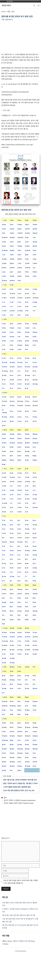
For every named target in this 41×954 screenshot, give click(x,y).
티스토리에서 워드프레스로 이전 (23, 1)
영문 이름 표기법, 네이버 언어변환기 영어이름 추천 (20, 780)
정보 (13, 11)
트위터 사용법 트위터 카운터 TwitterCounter (19, 803)
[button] (34, 5)
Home (3, 11)
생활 (8, 11)
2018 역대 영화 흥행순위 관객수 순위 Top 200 (18, 790)
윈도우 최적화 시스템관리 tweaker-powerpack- (20, 800)
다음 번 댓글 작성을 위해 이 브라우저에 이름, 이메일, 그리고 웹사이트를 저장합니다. (20, 881)
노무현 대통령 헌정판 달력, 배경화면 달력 (17, 787)
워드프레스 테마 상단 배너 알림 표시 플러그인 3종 (18, 915)
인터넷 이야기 (6, 5)
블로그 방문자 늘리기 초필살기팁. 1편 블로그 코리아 (20, 783)
